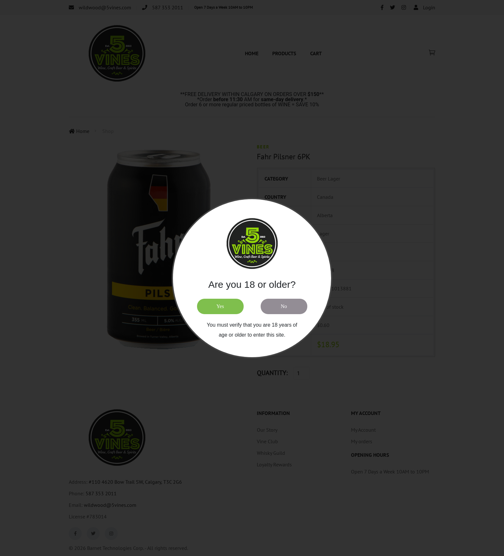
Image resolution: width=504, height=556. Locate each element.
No (284, 306)
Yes (220, 306)
